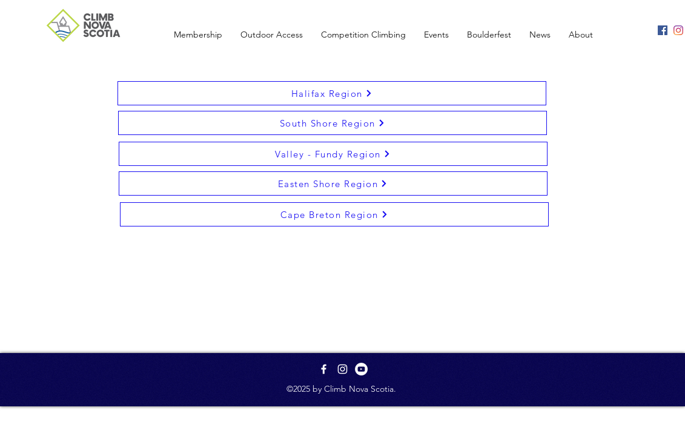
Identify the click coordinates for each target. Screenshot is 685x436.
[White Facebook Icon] (323, 369)
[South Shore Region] (332, 123)
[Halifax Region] (331, 93)
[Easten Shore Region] (333, 183)
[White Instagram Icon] (342, 369)
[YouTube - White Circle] (361, 369)
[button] (198, 34)
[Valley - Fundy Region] (333, 154)
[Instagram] (678, 30)
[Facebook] (662, 30)
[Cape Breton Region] (334, 214)
